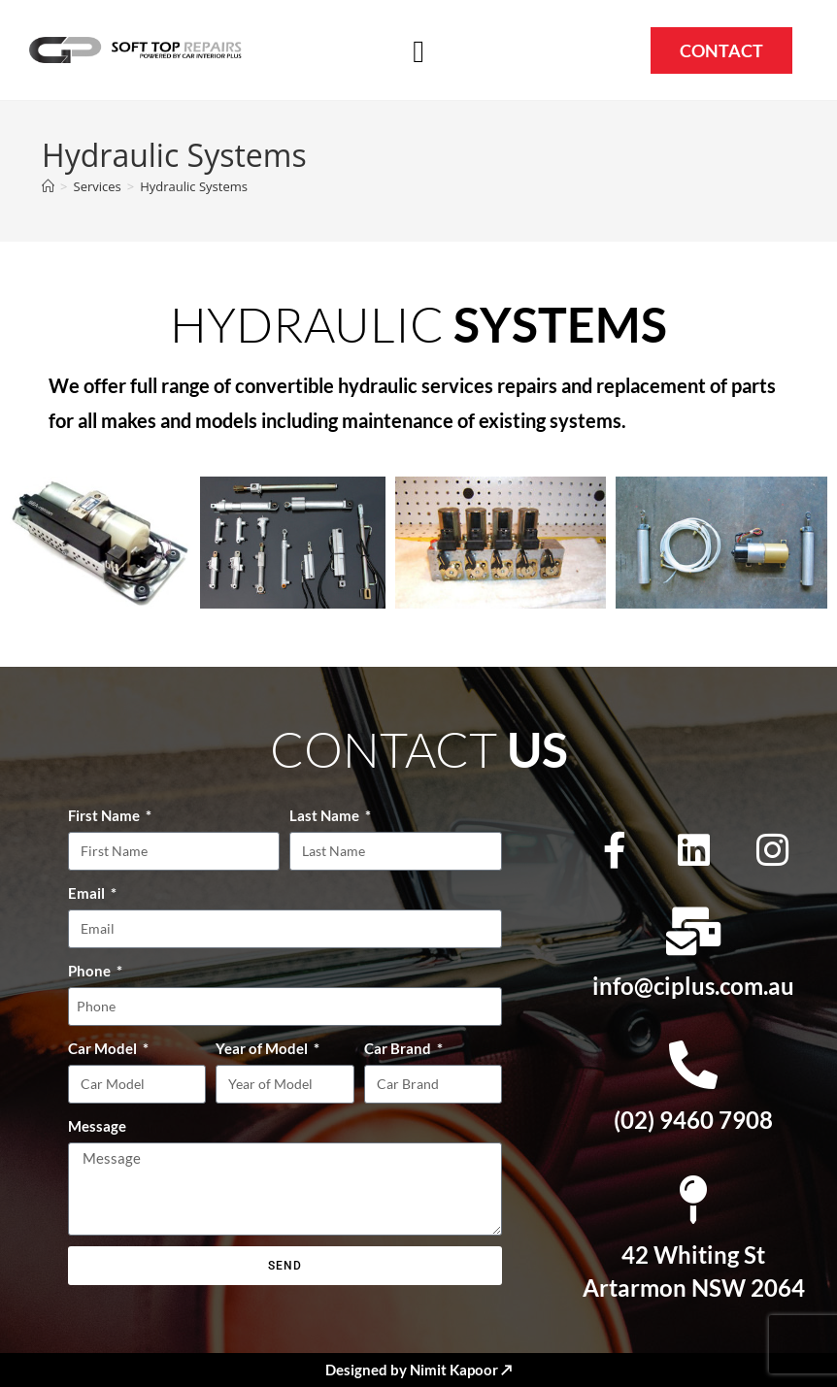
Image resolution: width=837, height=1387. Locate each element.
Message (97, 1126)
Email (88, 893)
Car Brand (399, 1048)
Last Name (325, 815)
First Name (105, 815)
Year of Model (263, 1048)
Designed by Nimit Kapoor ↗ (418, 1369)
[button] (418, 51)
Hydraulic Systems (194, 186)
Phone (91, 970)
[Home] (48, 186)
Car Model (104, 1048)
